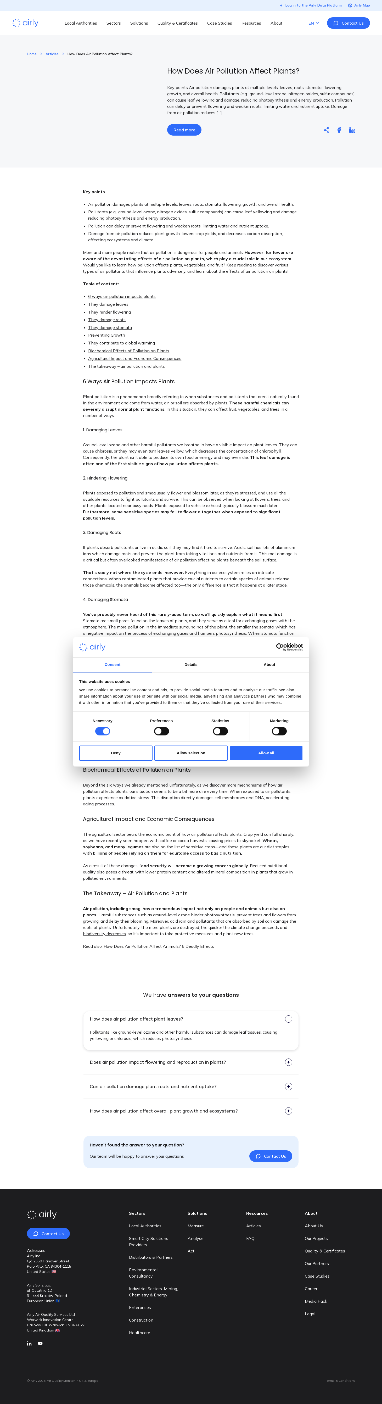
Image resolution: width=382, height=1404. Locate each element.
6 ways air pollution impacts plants (122, 307)
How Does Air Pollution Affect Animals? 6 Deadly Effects (159, 957)
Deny (116, 753)
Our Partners (317, 1263)
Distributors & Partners (151, 1257)
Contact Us (348, 23)
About (276, 23)
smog (150, 503)
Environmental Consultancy (143, 1273)
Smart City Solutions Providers (148, 1241)
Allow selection (191, 753)
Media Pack (316, 1301)
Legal (310, 1313)
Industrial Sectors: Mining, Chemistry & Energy (153, 1291)
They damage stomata (110, 338)
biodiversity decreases (104, 944)
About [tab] (269, 664)
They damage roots (107, 330)
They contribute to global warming (121, 353)
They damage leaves (108, 315)
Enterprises (140, 1307)
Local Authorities (81, 23)
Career (311, 1288)
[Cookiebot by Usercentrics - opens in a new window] (280, 647)
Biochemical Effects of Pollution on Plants (128, 361)
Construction (141, 1320)
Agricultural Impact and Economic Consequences (134, 369)
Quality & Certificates (178, 23)
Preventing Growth (106, 346)
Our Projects (316, 1238)
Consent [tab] (113, 664)
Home (32, 54)
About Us (314, 1225)
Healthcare (139, 1332)
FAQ (250, 1238)
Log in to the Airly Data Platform (311, 5)
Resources (251, 23)
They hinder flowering (109, 323)
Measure (196, 1225)
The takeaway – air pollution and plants (126, 377)
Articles (52, 54)
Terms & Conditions (340, 1381)
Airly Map (359, 5)
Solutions (139, 23)
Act (191, 1250)
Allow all (266, 753)
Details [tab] (191, 664)
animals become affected (148, 596)
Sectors (113, 23)
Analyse (196, 1238)
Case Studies (219, 23)
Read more (184, 129)
